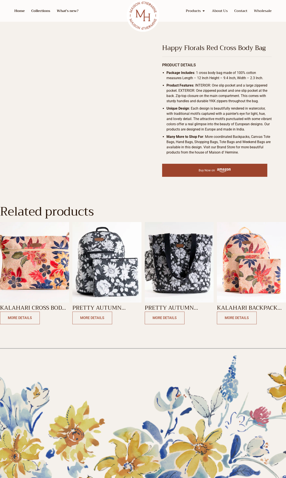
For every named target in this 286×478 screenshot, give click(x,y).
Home (19, 11)
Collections (40, 11)
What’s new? (67, 11)
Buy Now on (215, 170)
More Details (20, 318)
